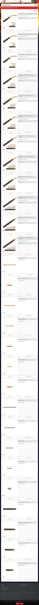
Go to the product (29, 30)
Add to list (10, 30)
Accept (22, 603)
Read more (17, 603)
